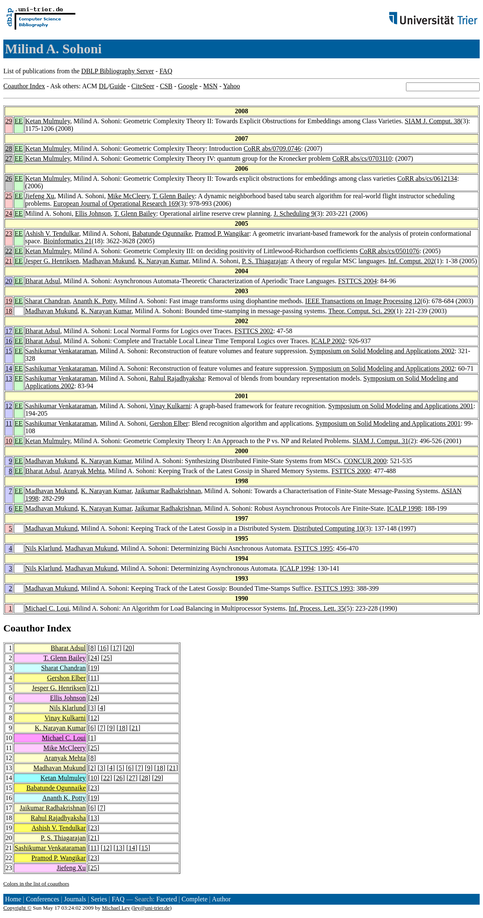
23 (8, 233)
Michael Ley (116, 908)
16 (8, 340)
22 (8, 250)
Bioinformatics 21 (67, 240)
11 (9, 423)
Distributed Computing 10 (328, 528)
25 (8, 196)
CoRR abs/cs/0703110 (362, 158)
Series (99, 899)
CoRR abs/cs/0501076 (390, 250)
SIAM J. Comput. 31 (380, 440)
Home (13, 899)
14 (8, 368)
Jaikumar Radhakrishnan (168, 490)
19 (8, 300)
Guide (118, 86)
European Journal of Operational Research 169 (115, 203)
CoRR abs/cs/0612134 (427, 178)
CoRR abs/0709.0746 (272, 148)
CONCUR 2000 (365, 460)
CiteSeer (143, 86)
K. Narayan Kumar (163, 260)
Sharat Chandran (47, 300)
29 (8, 121)
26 (8, 178)
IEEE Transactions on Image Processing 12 (363, 300)
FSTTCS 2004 (357, 280)
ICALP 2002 (328, 340)
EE (19, 121)
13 (8, 378)
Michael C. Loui (47, 608)
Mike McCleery (128, 196)
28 (8, 148)
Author (221, 899)
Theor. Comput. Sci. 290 (360, 310)
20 (8, 280)
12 (8, 405)
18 (8, 310)
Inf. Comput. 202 (411, 260)
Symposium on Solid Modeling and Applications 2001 (400, 405)
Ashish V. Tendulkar (52, 233)
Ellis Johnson (93, 213)
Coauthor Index (24, 86)
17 (8, 330)
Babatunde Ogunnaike (162, 233)
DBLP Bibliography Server (117, 71)
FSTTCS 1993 (333, 588)
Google (188, 86)
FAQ (165, 71)
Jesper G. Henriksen (52, 260)
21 (8, 260)
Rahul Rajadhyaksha (176, 378)
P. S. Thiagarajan (264, 260)
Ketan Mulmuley (47, 121)
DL (103, 86)
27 (8, 158)
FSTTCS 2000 (350, 470)
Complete (194, 899)
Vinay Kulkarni (170, 405)
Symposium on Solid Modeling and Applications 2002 (381, 350)
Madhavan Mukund (108, 260)
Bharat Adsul (42, 280)
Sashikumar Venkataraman (61, 350)
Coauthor (23, 628)
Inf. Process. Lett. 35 (316, 608)
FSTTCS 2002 (253, 330)
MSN (210, 86)
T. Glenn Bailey (173, 196)
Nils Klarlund (43, 548)
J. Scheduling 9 (294, 213)
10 (8, 440)
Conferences (42, 899)
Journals (75, 899)
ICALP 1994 (297, 568)
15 (8, 350)
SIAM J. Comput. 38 (433, 121)
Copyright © (17, 908)
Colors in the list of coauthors (36, 884)
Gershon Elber (168, 423)
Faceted (166, 899)
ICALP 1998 (404, 508)
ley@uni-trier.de (151, 908)
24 (8, 213)
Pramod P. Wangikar (222, 233)
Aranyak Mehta (84, 470)
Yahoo (231, 86)
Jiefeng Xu (40, 196)
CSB (166, 86)
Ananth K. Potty (94, 300)
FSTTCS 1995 (313, 548)
